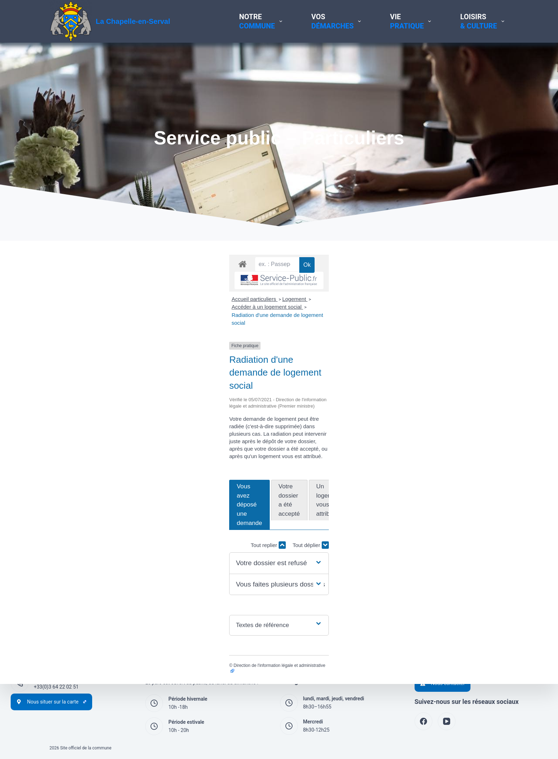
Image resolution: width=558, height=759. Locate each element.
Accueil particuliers (75, 346)
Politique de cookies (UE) (442, 634)
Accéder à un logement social (168, 346)
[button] (279, 487)
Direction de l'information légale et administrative (102, 589)
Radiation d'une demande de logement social (262, 346)
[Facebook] (423, 721)
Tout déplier (490, 469)
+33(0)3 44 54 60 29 (56, 664)
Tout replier (448, 469)
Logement (115, 346)
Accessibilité (429, 643)
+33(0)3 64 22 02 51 (56, 687)
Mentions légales (433, 618)
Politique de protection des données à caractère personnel (479, 626)
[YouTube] (447, 721)
